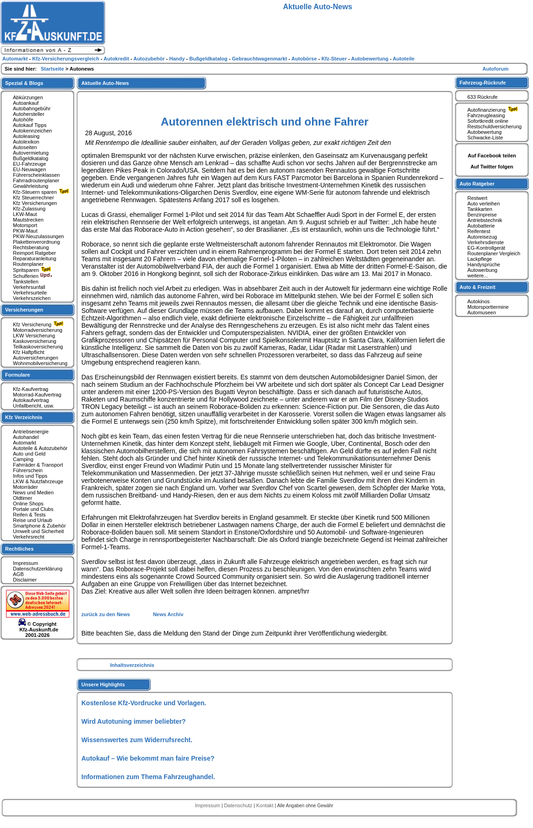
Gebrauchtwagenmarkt (260, 58)
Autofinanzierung (493, 110)
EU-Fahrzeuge (29, 164)
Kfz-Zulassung (29, 208)
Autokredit (117, 58)
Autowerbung (482, 270)
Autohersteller (28, 114)
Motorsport (25, 225)
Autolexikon (26, 141)
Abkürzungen (28, 97)
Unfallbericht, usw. (33, 405)
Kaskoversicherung (34, 341)
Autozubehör (149, 58)
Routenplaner (28, 264)
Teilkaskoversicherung (38, 346)
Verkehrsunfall (29, 287)
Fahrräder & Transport (38, 465)
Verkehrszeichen (31, 298)
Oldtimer (22, 498)
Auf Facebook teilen (492, 155)
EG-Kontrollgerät (486, 248)
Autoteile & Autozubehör (40, 448)
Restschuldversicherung (494, 126)
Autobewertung (484, 132)
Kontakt (265, 805)
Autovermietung (31, 153)
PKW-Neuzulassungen (38, 236)
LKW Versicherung (34, 335)
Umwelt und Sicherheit (38, 531)
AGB (18, 574)
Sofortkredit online (487, 121)
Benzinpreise (482, 214)
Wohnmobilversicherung (40, 363)
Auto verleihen (483, 203)
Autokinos (478, 301)
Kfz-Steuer (334, 58)
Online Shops (28, 503)
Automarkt (24, 442)
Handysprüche (483, 264)
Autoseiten (25, 147)
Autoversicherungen (35, 357)
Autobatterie (481, 225)
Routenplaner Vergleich (493, 253)
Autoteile (404, 58)
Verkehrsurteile (30, 292)
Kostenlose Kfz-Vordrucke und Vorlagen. (143, 703)
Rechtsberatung (31, 247)
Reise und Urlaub (32, 520)
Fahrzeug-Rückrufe (482, 82)
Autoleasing (26, 136)
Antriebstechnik (484, 220)
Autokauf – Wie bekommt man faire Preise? (147, 758)
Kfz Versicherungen (35, 203)
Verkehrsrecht (28, 537)
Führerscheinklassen (36, 175)
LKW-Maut (25, 214)
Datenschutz (239, 805)
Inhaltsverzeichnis (132, 665)
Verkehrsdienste (485, 242)
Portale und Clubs (33, 509)
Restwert (477, 198)
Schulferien (33, 276)
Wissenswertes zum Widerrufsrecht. (136, 740)
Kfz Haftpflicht (28, 352)
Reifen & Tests (29, 514)
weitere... (477, 275)
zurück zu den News (106, 614)
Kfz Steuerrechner (33, 197)
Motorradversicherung (37, 330)
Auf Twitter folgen (492, 166)
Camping (23, 459)
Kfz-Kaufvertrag (30, 389)
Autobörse (304, 58)
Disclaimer (25, 579)
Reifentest (478, 231)
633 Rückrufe (482, 97)
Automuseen (481, 312)
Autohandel (26, 437)
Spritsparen (33, 270)
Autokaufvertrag (31, 400)
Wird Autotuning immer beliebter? (133, 721)
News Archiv (168, 614)
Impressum (25, 563)
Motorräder (25, 487)
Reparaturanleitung (34, 258)
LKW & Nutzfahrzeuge (38, 481)
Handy (177, 58)
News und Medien (33, 492)
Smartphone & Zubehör (39, 525)
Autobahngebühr (31, 108)
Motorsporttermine (487, 307)
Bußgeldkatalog (30, 158)
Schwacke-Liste (485, 137)
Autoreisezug (482, 237)
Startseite (53, 69)
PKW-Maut (25, 231)
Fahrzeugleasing (486, 115)
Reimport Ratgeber (34, 253)
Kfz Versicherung (39, 324)
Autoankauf (26, 103)
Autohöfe (23, 119)
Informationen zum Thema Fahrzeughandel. (148, 776)
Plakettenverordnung (36, 242)
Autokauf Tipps (30, 125)
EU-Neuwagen (29, 169)
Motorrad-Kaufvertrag (37, 394)
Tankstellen (25, 281)
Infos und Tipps (30, 476)
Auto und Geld (29, 453)
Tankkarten (479, 209)
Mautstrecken (28, 219)
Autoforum (495, 69)
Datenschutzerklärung (37, 568)
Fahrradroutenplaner (36, 180)
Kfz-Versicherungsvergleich (66, 58)
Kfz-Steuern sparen (42, 192)
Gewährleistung (30, 186)
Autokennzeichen (32, 130)
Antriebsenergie (31, 431)
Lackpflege (479, 259)
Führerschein (28, 470)
